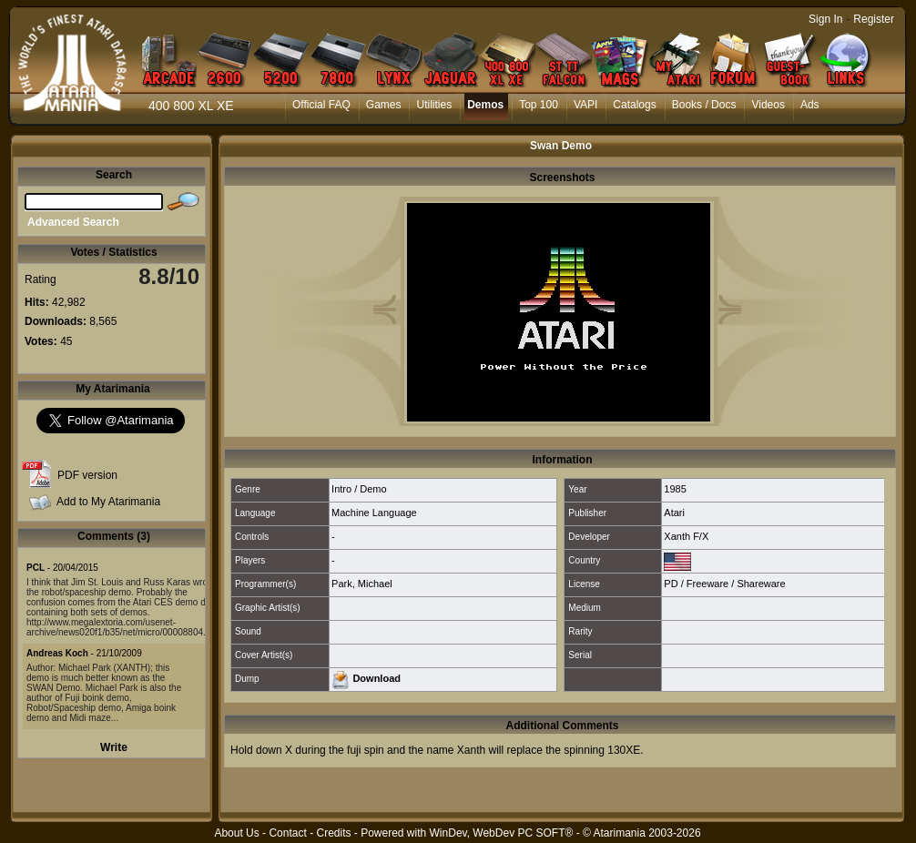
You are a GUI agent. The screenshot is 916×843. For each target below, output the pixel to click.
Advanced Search (73, 222)
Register (873, 19)
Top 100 (538, 104)
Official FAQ (321, 104)
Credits (333, 833)
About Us (236, 833)
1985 (675, 488)
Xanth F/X (686, 536)
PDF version (87, 475)
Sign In (825, 19)
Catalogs (634, 104)
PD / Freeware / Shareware (724, 583)
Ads (809, 104)
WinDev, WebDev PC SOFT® (502, 833)
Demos (485, 104)
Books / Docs (704, 104)
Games (384, 104)
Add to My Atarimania (108, 501)
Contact (287, 833)
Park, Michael (361, 583)
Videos (767, 104)
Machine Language (374, 512)
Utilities (434, 104)
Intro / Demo (359, 488)
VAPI (585, 104)
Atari (674, 512)
